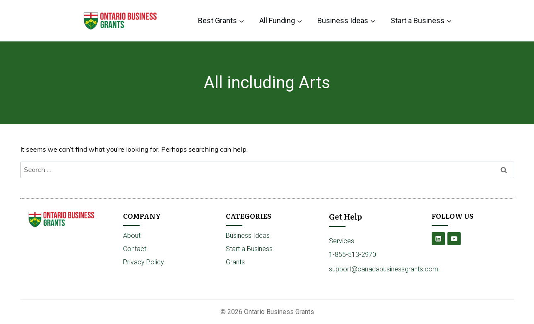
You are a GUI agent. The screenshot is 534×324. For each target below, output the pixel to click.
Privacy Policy (143, 262)
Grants (235, 262)
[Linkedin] (438, 238)
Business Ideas (248, 235)
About (131, 235)
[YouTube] (454, 238)
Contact (134, 249)
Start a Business (249, 249)
